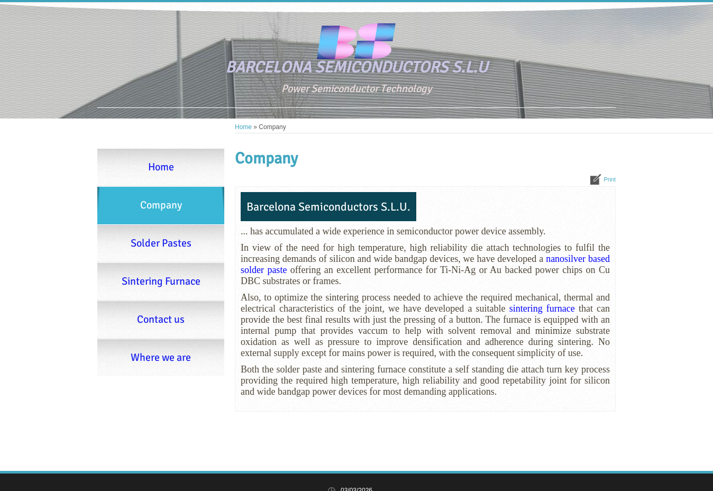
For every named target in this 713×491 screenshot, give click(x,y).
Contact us (161, 319)
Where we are (161, 357)
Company (161, 205)
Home (243, 127)
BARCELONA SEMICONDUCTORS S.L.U (356, 67)
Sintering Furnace (161, 281)
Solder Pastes (161, 243)
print (610, 179)
